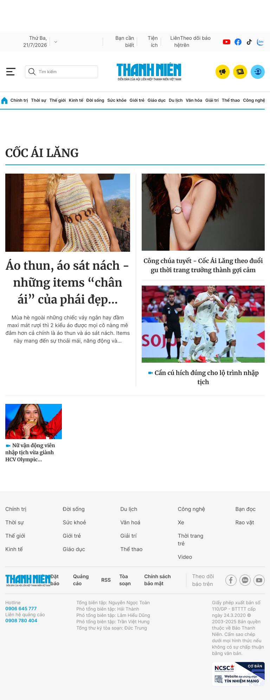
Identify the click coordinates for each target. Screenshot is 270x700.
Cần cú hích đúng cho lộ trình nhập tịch (207, 377)
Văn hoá (130, 522)
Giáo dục (157, 100)
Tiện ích (153, 42)
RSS (106, 580)
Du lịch (176, 100)
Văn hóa (194, 100)
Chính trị (19, 100)
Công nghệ (254, 100)
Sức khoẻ (74, 522)
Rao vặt (244, 522)
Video (185, 557)
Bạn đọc (245, 509)
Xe (181, 522)
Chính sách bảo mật (157, 580)
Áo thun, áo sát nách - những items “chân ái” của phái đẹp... (67, 283)
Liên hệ (175, 42)
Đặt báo (54, 580)
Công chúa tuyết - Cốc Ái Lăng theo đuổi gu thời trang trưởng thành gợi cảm (203, 265)
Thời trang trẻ (191, 539)
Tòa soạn (125, 580)
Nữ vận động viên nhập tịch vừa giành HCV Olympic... (30, 452)
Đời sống (95, 100)
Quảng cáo (81, 580)
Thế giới (57, 100)
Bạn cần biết (124, 42)
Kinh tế (76, 100)
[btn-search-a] (32, 71)
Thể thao (231, 100)
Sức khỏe (116, 100)
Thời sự (38, 100)
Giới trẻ (137, 100)
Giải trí (212, 100)
